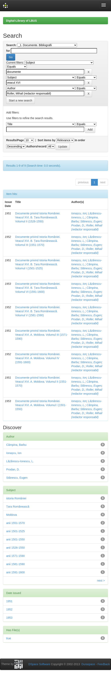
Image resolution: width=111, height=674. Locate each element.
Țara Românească (17, 506)
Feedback (104, 664)
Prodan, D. (78, 225)
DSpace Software (39, 664)
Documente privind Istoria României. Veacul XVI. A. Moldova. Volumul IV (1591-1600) (37, 358)
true (8, 638)
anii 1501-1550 (15, 539)
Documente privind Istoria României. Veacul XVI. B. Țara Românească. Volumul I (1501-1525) (37, 264)
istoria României (16, 498)
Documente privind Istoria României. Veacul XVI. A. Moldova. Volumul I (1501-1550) (40, 405)
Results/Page (15, 140)
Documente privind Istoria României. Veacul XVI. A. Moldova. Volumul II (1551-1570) (41, 381)
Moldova (11, 514)
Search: (11, 45)
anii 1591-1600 (15, 572)
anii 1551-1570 (15, 523)
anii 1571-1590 (15, 555)
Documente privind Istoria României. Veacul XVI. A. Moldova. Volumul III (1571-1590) (41, 334)
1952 (9, 609)
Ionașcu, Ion (78, 213)
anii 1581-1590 (15, 564)
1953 (9, 617)
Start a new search (20, 100)
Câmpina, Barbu (16, 444)
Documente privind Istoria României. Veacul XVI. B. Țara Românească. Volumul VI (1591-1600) (37, 287)
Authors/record (36, 146)
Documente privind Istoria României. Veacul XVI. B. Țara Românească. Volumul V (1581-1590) (37, 311)
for (8, 50)
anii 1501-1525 (15, 531)
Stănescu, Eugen (91, 221)
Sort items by (46, 140)
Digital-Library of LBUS (21, 20)
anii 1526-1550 (15, 547)
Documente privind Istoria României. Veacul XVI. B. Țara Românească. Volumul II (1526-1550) (37, 217)
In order (80, 140)
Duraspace (88, 664)
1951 (9, 601)
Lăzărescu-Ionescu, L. (20, 461)
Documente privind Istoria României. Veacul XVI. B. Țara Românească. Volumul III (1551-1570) (37, 240)
